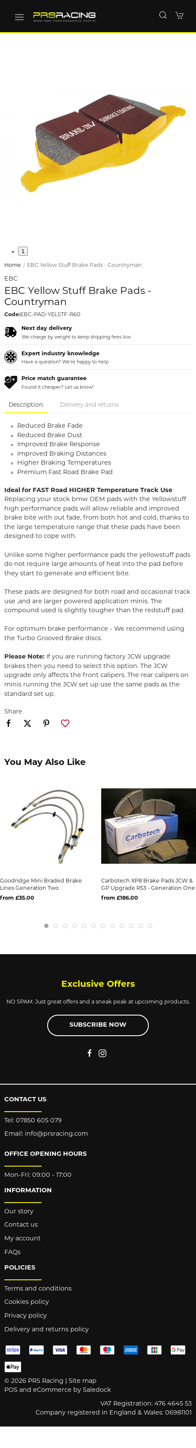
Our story (18, 1212)
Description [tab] (26, 405)
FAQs (12, 1252)
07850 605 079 (39, 1121)
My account (22, 1239)
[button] (19, 17)
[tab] (46, 926)
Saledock (97, 1390)
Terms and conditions (38, 1289)
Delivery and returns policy (46, 1330)
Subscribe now (98, 1025)
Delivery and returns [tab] (89, 405)
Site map (82, 1381)
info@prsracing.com (56, 1134)
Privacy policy (25, 1316)
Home (12, 265)
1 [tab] (22, 251)
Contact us (21, 1225)
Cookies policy (26, 1302)
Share (13, 712)
